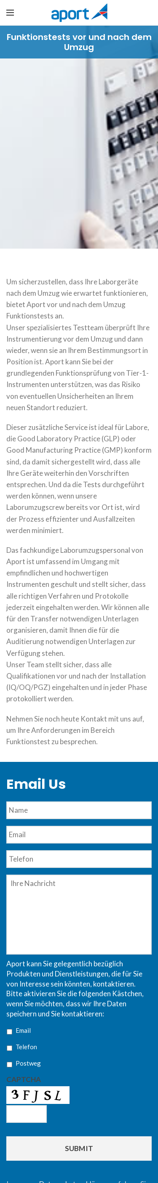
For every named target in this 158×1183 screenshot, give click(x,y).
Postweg (28, 1063)
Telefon (26, 1046)
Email (23, 1030)
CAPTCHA (23, 1079)
